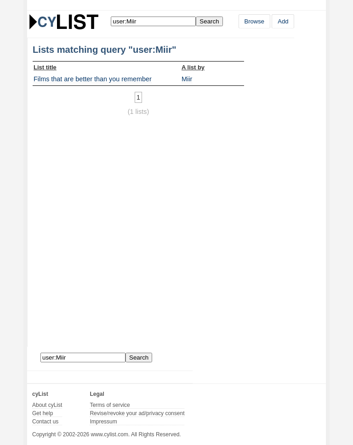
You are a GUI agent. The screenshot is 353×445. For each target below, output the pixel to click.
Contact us (45, 421)
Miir (187, 79)
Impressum (103, 421)
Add (283, 21)
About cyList (47, 405)
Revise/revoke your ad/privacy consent (137, 413)
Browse (254, 21)
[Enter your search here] (153, 21)
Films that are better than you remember (93, 79)
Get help (42, 413)
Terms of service (110, 405)
